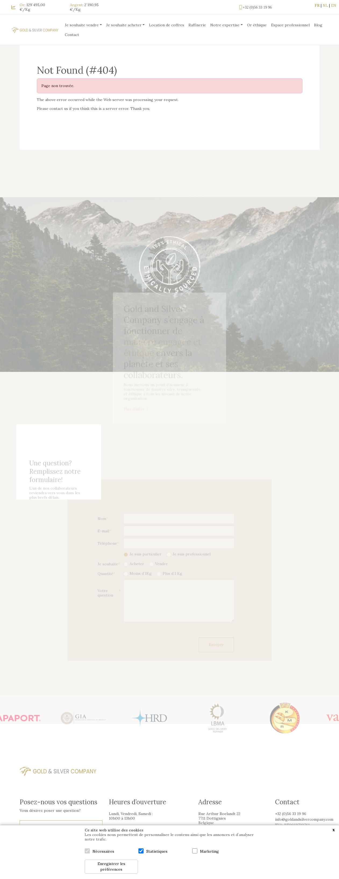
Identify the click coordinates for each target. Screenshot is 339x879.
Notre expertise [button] (225, 25)
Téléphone (107, 550)
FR (317, 5)
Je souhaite (108, 571)
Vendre (161, 570)
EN (333, 5)
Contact (72, 34)
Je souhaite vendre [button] (82, 25)
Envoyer (216, 651)
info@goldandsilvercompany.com (304, 819)
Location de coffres (166, 25)
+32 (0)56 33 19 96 (255, 7)
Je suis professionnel (191, 561)
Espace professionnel (290, 25)
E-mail (103, 538)
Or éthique (257, 25)
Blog (318, 25)
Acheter (137, 570)
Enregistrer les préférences (111, 866)
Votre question (105, 600)
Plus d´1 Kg (172, 580)
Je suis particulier (146, 561)
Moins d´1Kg (141, 580)
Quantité (105, 580)
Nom (102, 525)
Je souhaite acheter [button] (124, 25)
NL (325, 5)
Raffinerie (197, 25)
